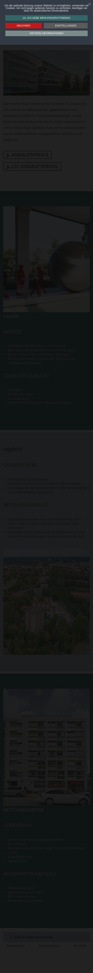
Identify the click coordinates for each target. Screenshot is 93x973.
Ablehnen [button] (24, 25)
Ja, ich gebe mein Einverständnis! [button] (46, 17)
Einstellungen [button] (65, 25)
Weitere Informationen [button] (46, 33)
